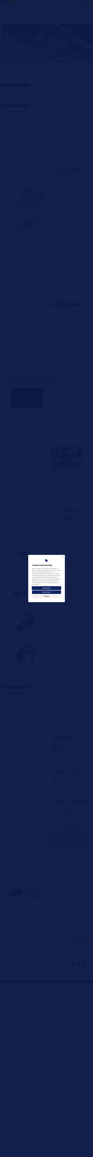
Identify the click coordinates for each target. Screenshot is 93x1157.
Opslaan (46, 596)
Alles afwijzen (46, 592)
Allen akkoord (46, 588)
